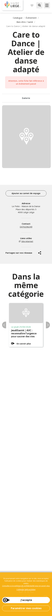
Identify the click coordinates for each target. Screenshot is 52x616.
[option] (26, 136)
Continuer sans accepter (26, 589)
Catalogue (17, 17)
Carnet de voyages (32, 5)
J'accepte (26, 600)
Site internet (27, 241)
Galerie (26, 98)
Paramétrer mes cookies (26, 608)
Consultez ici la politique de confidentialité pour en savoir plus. (26, 586)
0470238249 (26, 226)
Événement (31, 17)
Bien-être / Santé (25, 22)
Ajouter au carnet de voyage (26, 193)
